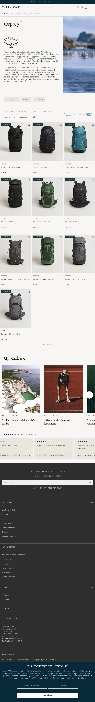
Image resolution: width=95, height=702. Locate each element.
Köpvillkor (6, 514)
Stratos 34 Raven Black (43, 167)
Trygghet (5, 532)
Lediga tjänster (8, 523)
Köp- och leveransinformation (13, 555)
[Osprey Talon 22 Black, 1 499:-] (79, 203)
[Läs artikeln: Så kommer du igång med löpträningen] (63, 395)
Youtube (5, 604)
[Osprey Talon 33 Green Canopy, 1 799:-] (47, 260)
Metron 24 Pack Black (10, 167)
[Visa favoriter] (82, 7)
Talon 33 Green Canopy (43, 279)
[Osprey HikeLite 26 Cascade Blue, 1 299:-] (79, 148)
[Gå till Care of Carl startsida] (11, 7)
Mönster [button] (10, 117)
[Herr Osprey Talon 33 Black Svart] (15, 196)
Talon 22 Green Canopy (43, 222)
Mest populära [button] (69, 114)
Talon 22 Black (71, 222)
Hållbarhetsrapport (9, 536)
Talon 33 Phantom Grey (75, 279)
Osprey (4, 164)
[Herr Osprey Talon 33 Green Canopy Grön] (47, 254)
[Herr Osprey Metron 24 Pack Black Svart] (15, 141)
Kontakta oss (7, 559)
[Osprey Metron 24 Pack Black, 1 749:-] (15, 148)
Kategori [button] (10, 111)
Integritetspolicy (8, 528)
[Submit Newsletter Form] (90, 482)
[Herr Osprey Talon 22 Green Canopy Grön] (47, 196)
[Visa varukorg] (86, 7)
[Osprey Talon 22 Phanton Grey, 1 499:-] (15, 315)
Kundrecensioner (8, 568)
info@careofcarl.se (15, 638)
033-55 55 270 (11, 636)
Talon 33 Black (7, 222)
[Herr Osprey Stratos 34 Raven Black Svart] (47, 141)
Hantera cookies (8, 577)
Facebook (6, 599)
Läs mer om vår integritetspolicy (47, 488)
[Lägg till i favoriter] (28, 125)
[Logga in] (78, 7)
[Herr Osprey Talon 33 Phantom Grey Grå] (79, 254)
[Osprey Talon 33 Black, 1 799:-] (15, 203)
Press (4, 519)
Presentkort (6, 572)
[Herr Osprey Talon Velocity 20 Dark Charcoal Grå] (15, 254)
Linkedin (5, 608)
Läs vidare (81, 678)
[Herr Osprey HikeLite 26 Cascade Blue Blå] (79, 141)
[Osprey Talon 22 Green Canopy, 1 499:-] (47, 203)
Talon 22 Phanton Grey (11, 334)
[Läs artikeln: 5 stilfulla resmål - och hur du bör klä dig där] (21, 395)
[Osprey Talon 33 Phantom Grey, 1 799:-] (79, 260)
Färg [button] (36, 111)
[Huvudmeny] (90, 7)
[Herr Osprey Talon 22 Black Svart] (79, 196)
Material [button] (48, 111)
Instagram (6, 595)
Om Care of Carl (8, 510)
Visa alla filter (27, 117)
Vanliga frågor (7, 563)
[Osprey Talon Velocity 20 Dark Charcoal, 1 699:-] (15, 260)
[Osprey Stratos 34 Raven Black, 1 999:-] (47, 148)
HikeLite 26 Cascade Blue (76, 167)
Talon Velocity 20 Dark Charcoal (15, 279)
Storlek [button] (24, 111)
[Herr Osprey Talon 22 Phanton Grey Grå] (15, 308)
